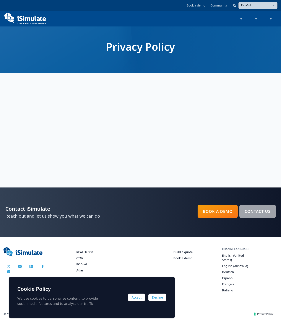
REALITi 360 (84, 252)
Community (218, 5)
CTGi (79, 258)
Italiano (227, 290)
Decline (157, 297)
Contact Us (257, 211)
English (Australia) (235, 266)
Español (227, 278)
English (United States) (233, 257)
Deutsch (228, 272)
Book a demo (196, 5)
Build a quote (183, 252)
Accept (136, 297)
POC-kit (81, 264)
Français (228, 284)
